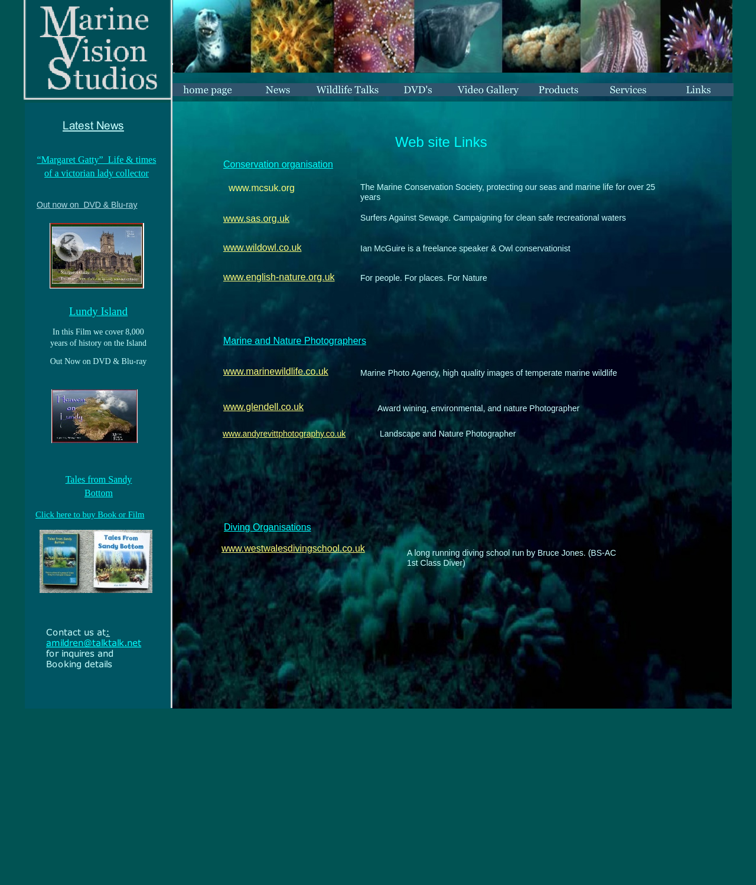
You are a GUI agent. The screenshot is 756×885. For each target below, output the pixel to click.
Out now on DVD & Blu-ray (87, 204)
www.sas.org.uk (256, 219)
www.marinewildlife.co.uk (275, 371)
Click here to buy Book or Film (89, 514)
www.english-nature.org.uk (279, 277)
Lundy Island (98, 311)
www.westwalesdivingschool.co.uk (293, 548)
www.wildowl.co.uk (262, 247)
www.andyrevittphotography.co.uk (284, 433)
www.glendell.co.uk (263, 407)
